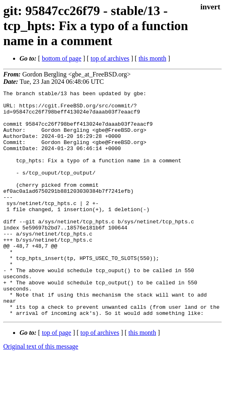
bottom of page (62, 58)
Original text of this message (40, 391)
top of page (56, 377)
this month (152, 58)
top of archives (109, 58)
